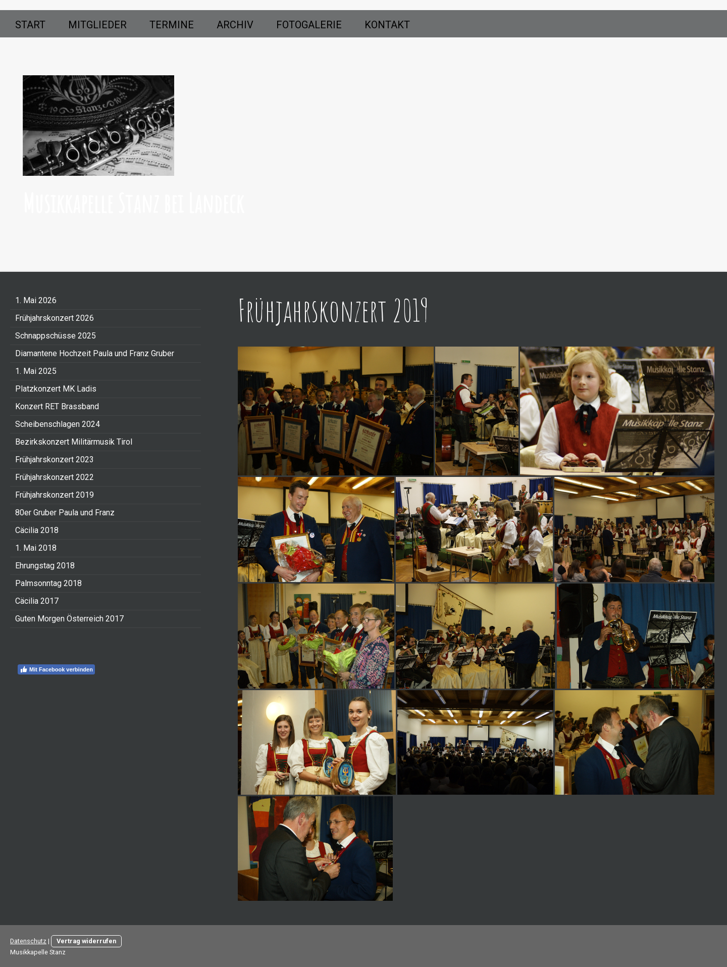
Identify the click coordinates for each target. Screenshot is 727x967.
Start (30, 25)
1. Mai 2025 (36, 371)
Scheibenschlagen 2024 (57, 424)
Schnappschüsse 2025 (55, 336)
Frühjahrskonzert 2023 (54, 459)
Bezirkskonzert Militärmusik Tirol (73, 442)
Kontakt (387, 25)
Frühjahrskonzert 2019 (54, 495)
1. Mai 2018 (36, 548)
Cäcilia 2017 (37, 601)
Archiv (235, 25)
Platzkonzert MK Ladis (55, 389)
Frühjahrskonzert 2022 (54, 477)
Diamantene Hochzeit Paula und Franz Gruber (94, 353)
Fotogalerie (309, 25)
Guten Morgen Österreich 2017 (69, 618)
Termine (171, 25)
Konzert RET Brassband (57, 406)
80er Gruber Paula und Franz (65, 512)
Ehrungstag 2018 (45, 565)
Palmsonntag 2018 (48, 583)
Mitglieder (97, 25)
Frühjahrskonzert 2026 (54, 318)
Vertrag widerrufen (86, 941)
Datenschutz (28, 941)
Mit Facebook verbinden (56, 669)
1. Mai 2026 (36, 300)
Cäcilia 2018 (37, 530)
